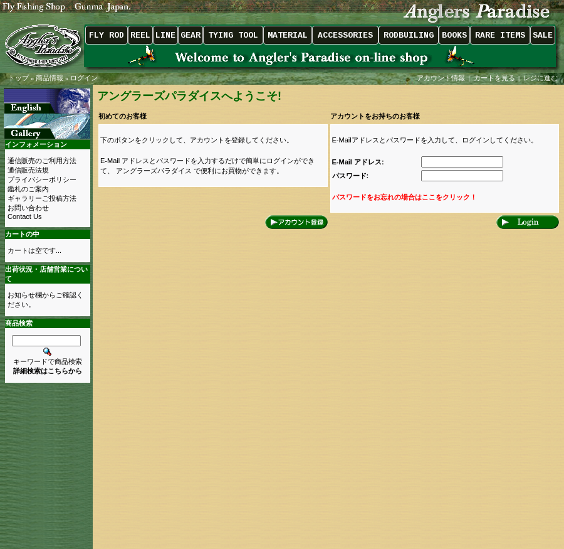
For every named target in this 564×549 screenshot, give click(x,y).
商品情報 (49, 78)
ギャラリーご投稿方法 (42, 198)
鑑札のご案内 (28, 189)
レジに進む (541, 78)
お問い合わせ (28, 207)
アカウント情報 (441, 78)
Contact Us (24, 216)
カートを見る (494, 78)
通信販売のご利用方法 (42, 160)
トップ (18, 78)
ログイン (84, 78)
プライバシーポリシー (42, 179)
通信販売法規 (28, 170)
